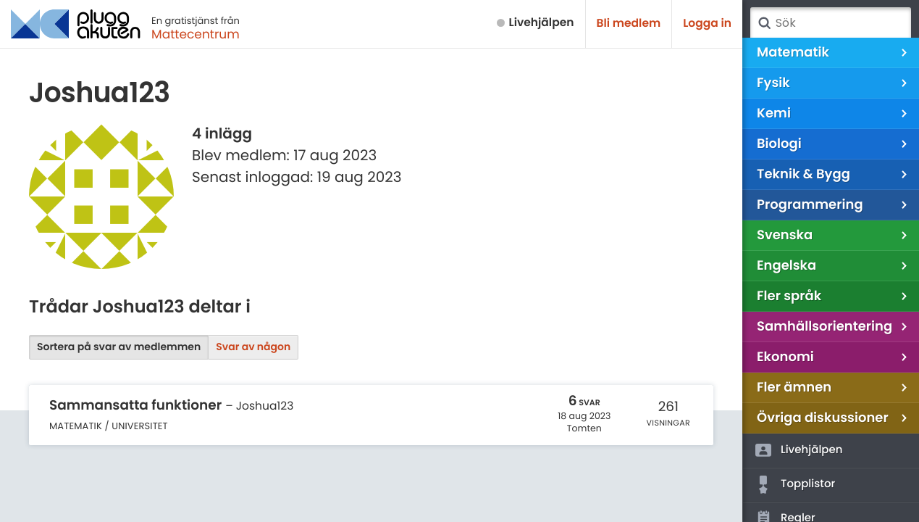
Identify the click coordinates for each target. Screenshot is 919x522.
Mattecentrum (195, 34)
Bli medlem (629, 23)
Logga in (707, 23)
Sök (764, 23)
